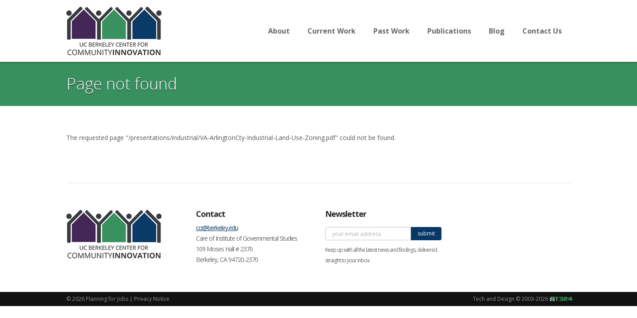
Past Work (391, 31)
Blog (497, 31)
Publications (449, 31)
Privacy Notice (151, 299)
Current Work (331, 31)
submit (426, 233)
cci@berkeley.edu (217, 227)
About (279, 31)
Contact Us (542, 31)
